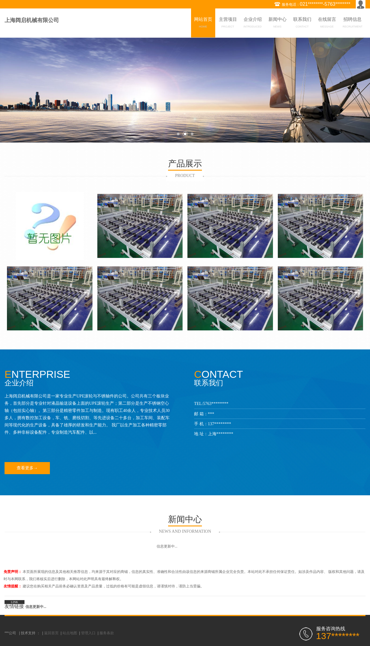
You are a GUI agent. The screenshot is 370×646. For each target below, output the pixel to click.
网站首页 (203, 23)
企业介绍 (253, 23)
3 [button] (192, 134)
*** (211, 414)
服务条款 (106, 633)
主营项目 (228, 23)
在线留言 (327, 23)
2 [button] (185, 134)
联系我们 (302, 23)
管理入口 (88, 633)
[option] (185, 90)
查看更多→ (27, 468)
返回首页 (51, 633)
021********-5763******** (325, 4)
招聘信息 (353, 23)
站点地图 (70, 633)
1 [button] (178, 134)
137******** (219, 424)
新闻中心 (277, 23)
